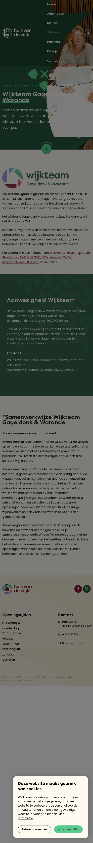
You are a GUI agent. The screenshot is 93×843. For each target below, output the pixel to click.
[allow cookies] (68, 829)
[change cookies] (34, 829)
